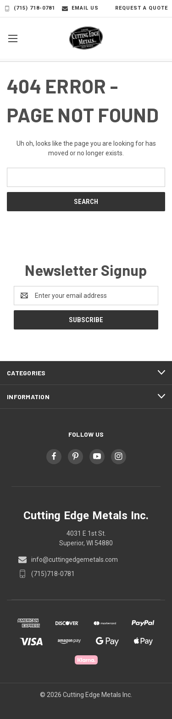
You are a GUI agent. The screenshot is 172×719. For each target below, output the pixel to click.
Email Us (80, 8)
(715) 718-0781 (29, 8)
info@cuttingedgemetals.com (74, 559)
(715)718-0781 (53, 573)
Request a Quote (136, 8)
